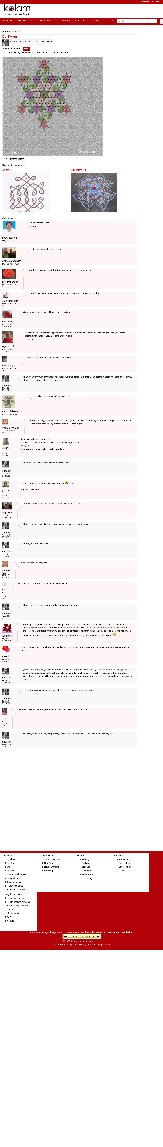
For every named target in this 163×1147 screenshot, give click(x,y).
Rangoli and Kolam (13, 894)
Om (9, 867)
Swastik (10, 870)
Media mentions (14, 913)
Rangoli (7, 20)
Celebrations (47, 855)
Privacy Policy (79, 944)
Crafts (96, 20)
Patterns (8, 855)
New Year (49, 863)
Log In (110, 20)
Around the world (52, 859)
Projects (119, 855)
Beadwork (86, 867)
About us (11, 921)
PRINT (26, 48)
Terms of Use (94, 944)
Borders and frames (16, 874)
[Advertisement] (90, 11)
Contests (11, 909)
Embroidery (87, 870)
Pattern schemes (15, 886)
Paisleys (11, 863)
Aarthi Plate (87, 874)
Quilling (85, 863)
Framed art (124, 859)
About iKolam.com (62, 944)
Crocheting (86, 878)
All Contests (24, 20)
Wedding (48, 870)
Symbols (11, 859)
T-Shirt (122, 870)
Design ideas (13, 878)
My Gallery (46, 41)
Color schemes (14, 882)
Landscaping (125, 867)
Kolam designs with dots (18, 902)
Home (5, 31)
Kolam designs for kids (18, 905)
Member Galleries (150, 1)
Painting (85, 859)
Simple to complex (16, 889)
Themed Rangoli (46, 20)
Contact (106, 944)
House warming (51, 867)
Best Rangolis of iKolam (74, 20)
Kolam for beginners (16, 898)
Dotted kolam (17, 158)
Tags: (5, 158)
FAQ (9, 917)
